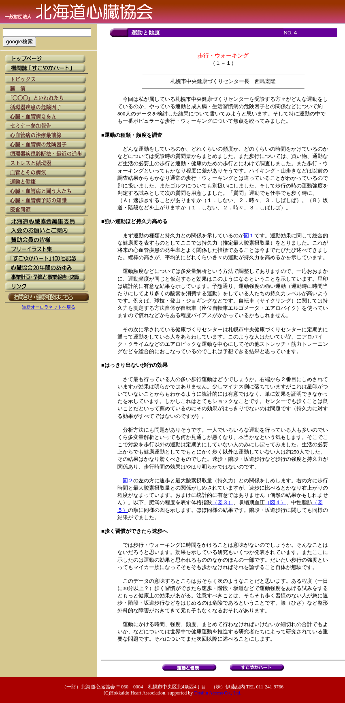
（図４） (275, 502)
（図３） (222, 502)
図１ (249, 235)
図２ (128, 480)
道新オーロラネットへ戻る (48, 307)
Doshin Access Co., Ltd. (217, 693)
